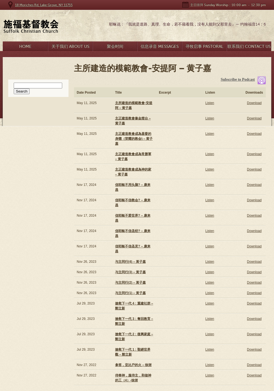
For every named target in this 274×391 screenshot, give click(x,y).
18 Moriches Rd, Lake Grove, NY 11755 (44, 5)
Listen (209, 103)
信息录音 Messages (160, 46)
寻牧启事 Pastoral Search (204, 47)
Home (25, 46)
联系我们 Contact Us (249, 46)
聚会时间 (115, 46)
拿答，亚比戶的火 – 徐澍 (133, 365)
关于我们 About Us (70, 46)
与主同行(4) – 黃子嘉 (130, 262)
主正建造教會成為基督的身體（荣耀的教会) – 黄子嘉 (134, 139)
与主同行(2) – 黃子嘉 (130, 282)
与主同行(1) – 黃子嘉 (130, 293)
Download (254, 103)
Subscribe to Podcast (238, 79)
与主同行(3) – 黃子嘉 (130, 272)
